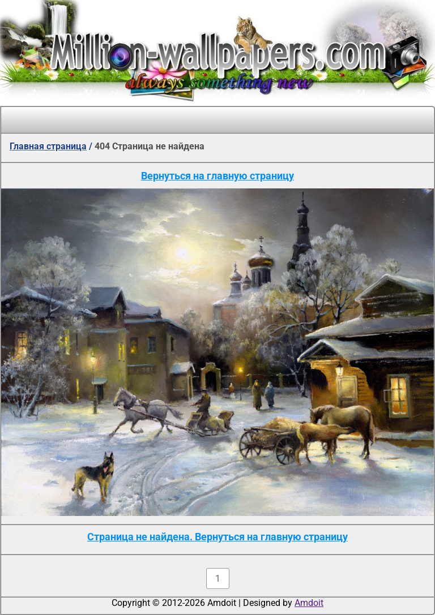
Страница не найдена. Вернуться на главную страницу (217, 537)
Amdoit (309, 602)
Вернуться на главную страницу (217, 176)
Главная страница (48, 146)
